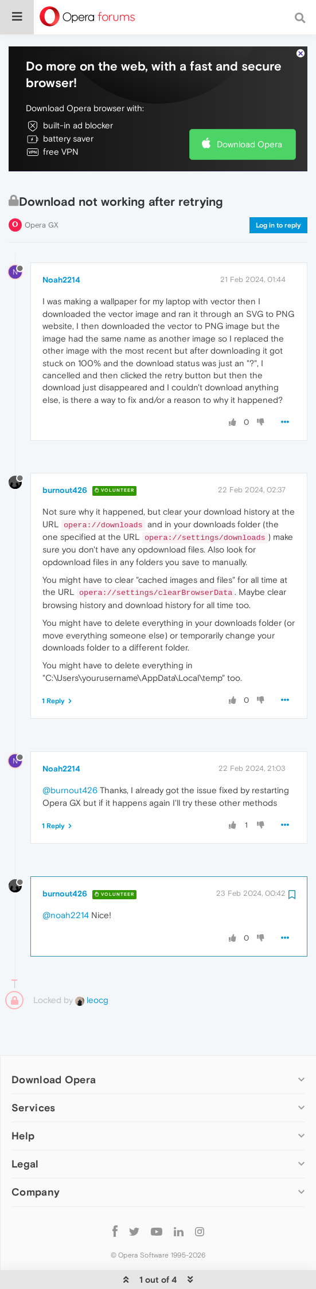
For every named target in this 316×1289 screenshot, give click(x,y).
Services (33, 1079)
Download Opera (249, 115)
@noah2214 (65, 887)
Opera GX (41, 196)
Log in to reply (278, 197)
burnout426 (64, 461)
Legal (25, 1135)
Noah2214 (61, 251)
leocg (91, 971)
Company (35, 1163)
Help (22, 1107)
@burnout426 (69, 762)
